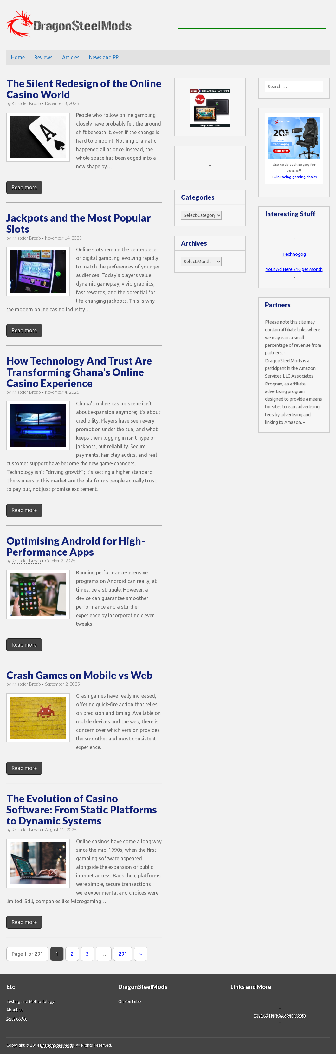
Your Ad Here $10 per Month (294, 269)
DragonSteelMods (57, 1045)
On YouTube (129, 1001)
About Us (14, 1009)
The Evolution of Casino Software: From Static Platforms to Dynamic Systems (81, 809)
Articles (71, 57)
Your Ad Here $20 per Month (280, 1015)
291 (123, 954)
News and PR (104, 57)
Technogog (294, 254)
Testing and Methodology (30, 1001)
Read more (24, 187)
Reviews (43, 57)
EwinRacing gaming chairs (294, 177)
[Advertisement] (252, 19)
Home (18, 57)
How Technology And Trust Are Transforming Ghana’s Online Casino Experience (79, 371)
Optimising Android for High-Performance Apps (75, 546)
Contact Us (16, 1018)
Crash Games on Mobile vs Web (79, 675)
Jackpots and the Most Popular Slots (78, 223)
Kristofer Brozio (26, 103)
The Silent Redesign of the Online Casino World (83, 88)
